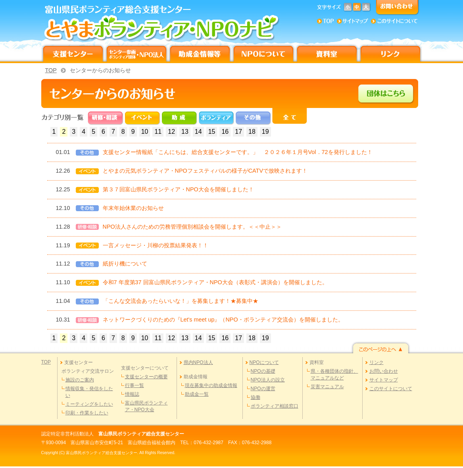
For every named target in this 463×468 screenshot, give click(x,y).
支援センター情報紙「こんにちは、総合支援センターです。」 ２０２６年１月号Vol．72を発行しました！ (238, 152)
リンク (376, 362)
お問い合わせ (383, 371)
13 (184, 131)
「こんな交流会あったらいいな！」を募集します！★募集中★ (180, 301)
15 (211, 131)
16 (225, 131)
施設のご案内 (79, 380)
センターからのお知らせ (100, 70)
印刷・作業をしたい (86, 413)
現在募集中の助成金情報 (211, 385)
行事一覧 (134, 385)
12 (171, 131)
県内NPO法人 (198, 362)
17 (238, 131)
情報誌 (132, 394)
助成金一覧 (197, 394)
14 (198, 131)
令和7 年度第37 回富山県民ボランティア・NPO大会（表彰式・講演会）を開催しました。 (215, 282)
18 (252, 131)
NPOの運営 (263, 388)
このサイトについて (390, 388)
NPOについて (264, 362)
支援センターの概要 (146, 376)
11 (157, 131)
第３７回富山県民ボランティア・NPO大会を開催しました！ (178, 189)
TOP (51, 70)
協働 (255, 397)
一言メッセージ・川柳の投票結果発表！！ (155, 245)
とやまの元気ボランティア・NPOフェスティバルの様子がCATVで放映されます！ (205, 171)
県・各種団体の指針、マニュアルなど (334, 374)
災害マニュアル (327, 386)
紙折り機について (125, 263)
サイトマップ (383, 380)
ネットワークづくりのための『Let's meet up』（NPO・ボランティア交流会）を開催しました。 (223, 319)
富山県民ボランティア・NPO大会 (146, 406)
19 (265, 131)
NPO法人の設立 (268, 380)
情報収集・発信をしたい (89, 392)
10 (144, 131)
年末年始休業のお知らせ (133, 208)
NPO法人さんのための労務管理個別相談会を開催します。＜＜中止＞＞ (192, 226)
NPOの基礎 (263, 371)
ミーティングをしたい (89, 404)
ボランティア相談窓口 (274, 406)
